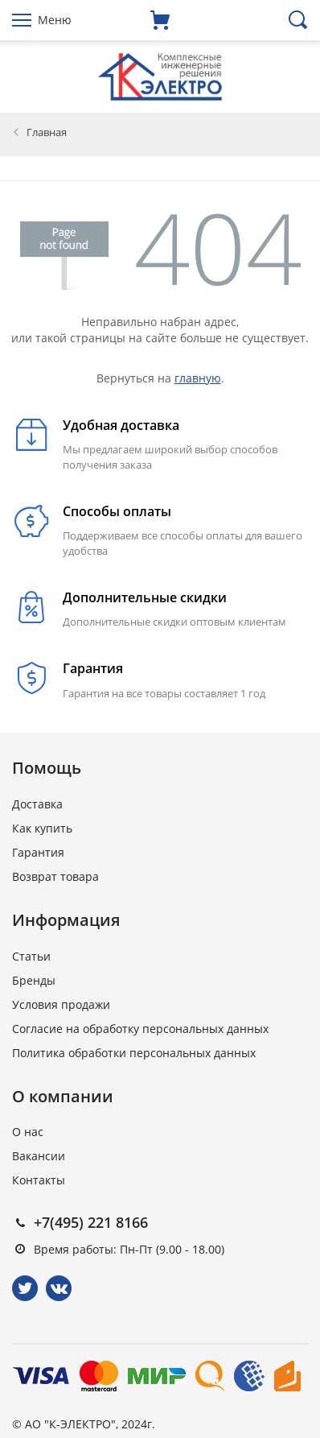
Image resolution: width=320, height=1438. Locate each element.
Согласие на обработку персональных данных (140, 1028)
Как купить (42, 828)
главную (197, 378)
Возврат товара (55, 876)
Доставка (37, 804)
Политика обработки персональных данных (134, 1052)
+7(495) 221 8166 (91, 1222)
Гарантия (38, 852)
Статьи (31, 956)
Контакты (38, 1180)
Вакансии (38, 1155)
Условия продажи (61, 1004)
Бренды (33, 980)
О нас (27, 1131)
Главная (47, 132)
